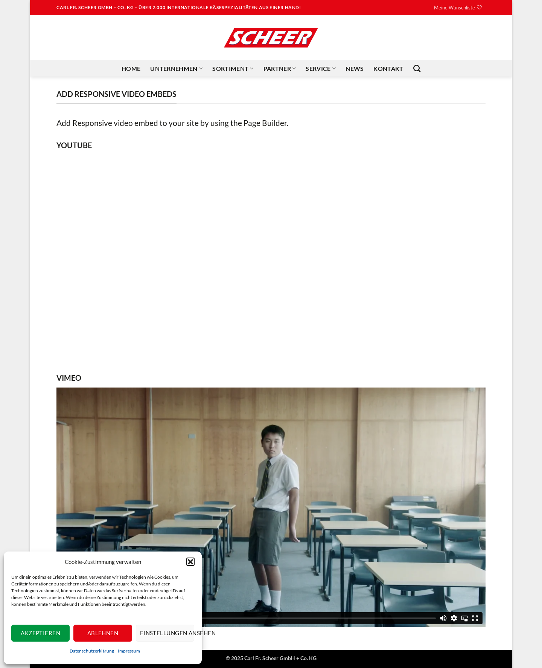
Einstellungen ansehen (167, 633)
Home (131, 68)
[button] (190, 561)
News (355, 68)
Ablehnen (103, 633)
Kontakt (388, 68)
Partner (279, 68)
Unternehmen (176, 68)
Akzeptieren (40, 633)
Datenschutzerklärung (92, 651)
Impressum (129, 651)
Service (321, 68)
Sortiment (232, 68)
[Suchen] (416, 68)
